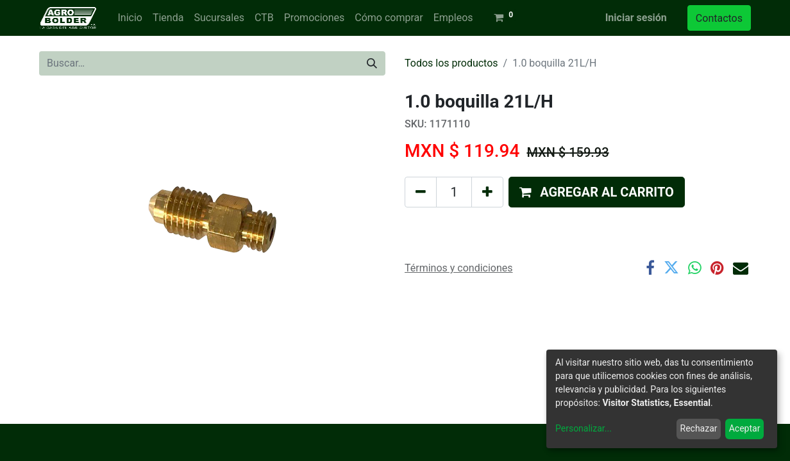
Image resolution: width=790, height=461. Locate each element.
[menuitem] (129, 18)
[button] (596, 192)
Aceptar (745, 428)
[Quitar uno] (421, 192)
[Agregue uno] (487, 192)
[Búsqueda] (371, 63)
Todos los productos (451, 63)
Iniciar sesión (636, 18)
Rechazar (699, 428)
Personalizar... (583, 428)
